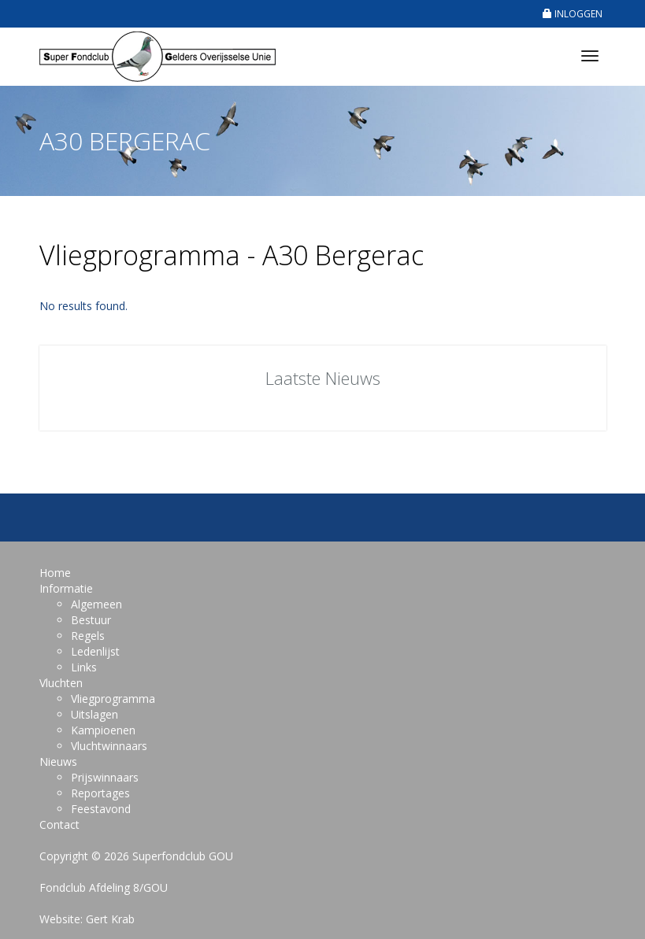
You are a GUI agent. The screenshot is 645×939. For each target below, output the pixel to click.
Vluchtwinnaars (109, 745)
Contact (59, 824)
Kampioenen (103, 730)
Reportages (100, 793)
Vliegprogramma (113, 698)
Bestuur (91, 619)
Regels (88, 635)
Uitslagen (94, 714)
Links (84, 667)
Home (55, 572)
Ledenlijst (95, 651)
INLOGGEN (572, 13)
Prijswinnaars (105, 777)
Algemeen (96, 604)
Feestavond (101, 808)
